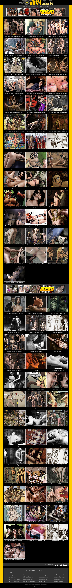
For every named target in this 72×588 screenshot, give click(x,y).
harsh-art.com (27, 575)
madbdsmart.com (43, 577)
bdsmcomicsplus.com (29, 581)
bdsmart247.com (58, 579)
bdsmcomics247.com (60, 577)
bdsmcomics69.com (13, 581)
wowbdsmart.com (28, 579)
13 (66, 564)
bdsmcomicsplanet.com (45, 575)
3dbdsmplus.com (43, 579)
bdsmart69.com (12, 577)
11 (61, 564)
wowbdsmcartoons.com (29, 573)
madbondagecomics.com (61, 575)
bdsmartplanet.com (13, 575)
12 (63, 564)
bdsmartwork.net (58, 581)
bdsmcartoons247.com (60, 573)
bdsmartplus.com (28, 577)
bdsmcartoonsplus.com (14, 579)
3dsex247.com (43, 573)
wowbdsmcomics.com (14, 573)
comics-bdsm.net (43, 581)
